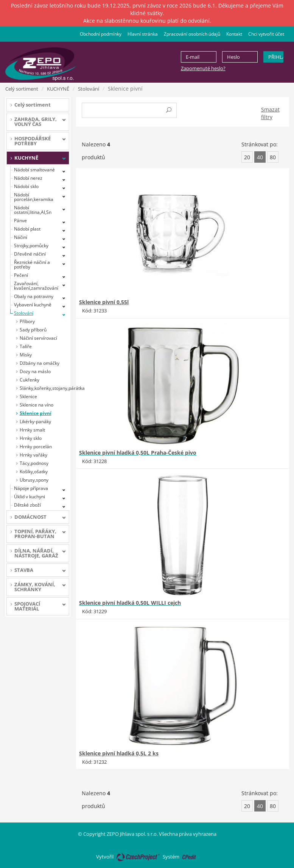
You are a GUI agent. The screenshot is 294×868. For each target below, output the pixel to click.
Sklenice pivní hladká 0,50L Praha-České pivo (137, 452)
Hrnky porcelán (36, 446)
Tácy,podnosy (34, 463)
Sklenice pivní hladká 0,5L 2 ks (119, 753)
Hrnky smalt (32, 430)
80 (273, 157)
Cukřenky (29, 380)
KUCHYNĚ (58, 88)
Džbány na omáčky (39, 363)
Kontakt (234, 34)
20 (247, 157)
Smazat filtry (270, 113)
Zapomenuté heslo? (203, 68)
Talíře (26, 346)
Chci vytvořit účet (266, 34)
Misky (26, 355)
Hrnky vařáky (33, 455)
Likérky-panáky (35, 421)
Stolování (88, 88)
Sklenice (28, 396)
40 (260, 157)
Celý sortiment (21, 88)
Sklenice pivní (35, 413)
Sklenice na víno (36, 405)
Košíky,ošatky (34, 471)
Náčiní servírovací (38, 338)
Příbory (27, 321)
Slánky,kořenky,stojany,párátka (45, 388)
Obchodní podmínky (100, 34)
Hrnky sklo (31, 438)
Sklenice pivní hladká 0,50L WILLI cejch (130, 602)
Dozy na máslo (35, 371)
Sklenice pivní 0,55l (104, 302)
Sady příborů (33, 329)
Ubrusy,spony (34, 480)
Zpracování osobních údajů (192, 34)
